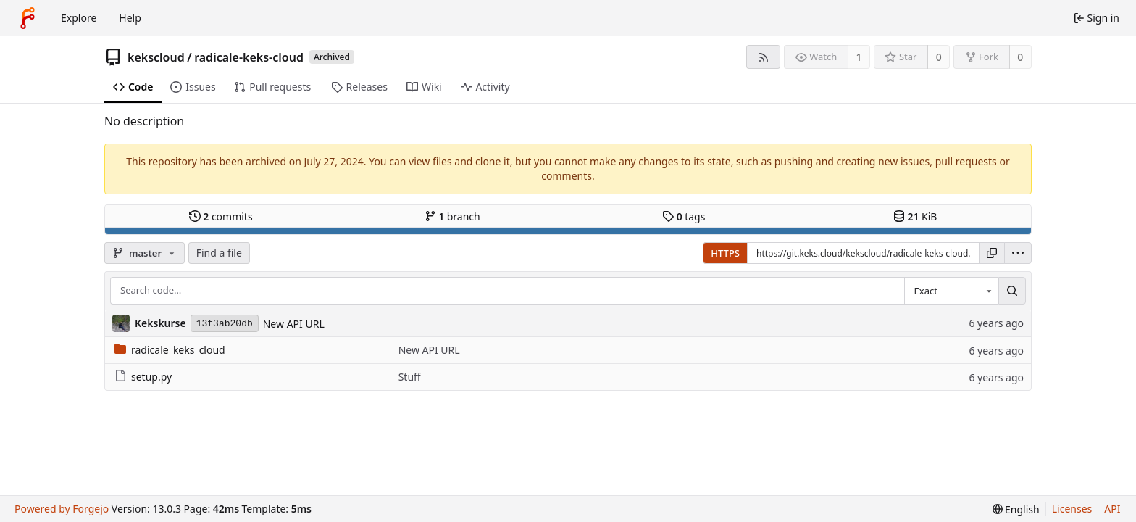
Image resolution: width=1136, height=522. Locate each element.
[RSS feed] (763, 57)
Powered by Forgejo (61, 508)
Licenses (1072, 508)
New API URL (294, 324)
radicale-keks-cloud (249, 57)
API (1112, 508)
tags (683, 216)
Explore (78, 18)
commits (221, 216)
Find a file (219, 253)
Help (130, 18)
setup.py (143, 377)
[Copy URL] (992, 253)
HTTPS (725, 253)
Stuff (409, 377)
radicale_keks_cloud (169, 350)
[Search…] (1012, 290)
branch (452, 216)
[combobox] (951, 290)
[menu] (1018, 253)
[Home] (27, 18)
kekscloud (156, 57)
